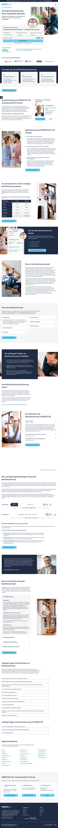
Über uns (24, 811)
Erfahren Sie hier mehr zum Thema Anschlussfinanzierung (14, 404)
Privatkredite (33, 294)
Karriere (24, 813)
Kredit (27, 371)
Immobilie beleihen (24, 759)
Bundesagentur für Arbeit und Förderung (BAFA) (36, 163)
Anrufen (51, 119)
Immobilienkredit (48, 81)
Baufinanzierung (24, 749)
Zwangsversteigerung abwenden (27, 763)
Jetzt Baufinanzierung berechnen (37, 250)
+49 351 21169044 (52, 107)
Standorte (25, 809)
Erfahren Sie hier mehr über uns (7, 817)
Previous (3, 61)
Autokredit (4, 757)
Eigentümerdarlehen (24, 761)
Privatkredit (5, 753)
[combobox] (8, 35)
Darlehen (27, 279)
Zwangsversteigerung (29, 290)
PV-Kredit (4, 763)
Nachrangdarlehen (24, 757)
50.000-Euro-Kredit (42, 753)
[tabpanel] (10, 79)
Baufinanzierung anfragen (9, 90)
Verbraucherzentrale (12, 603)
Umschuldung (5, 759)
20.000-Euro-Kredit (42, 755)
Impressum (42, 811)
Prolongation (23, 755)
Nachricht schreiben (40, 119)
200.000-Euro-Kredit (42, 749)
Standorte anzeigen (10, 795)
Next (55, 61)
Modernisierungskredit (7, 761)
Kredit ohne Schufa (6, 755)
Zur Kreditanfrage (23, 40)
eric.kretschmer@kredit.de (50, 110)
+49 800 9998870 (48, 824)
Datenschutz (42, 809)
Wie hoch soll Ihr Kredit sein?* (22, 32)
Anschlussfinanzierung (33, 276)
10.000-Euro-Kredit (42, 757)
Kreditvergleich (24, 321)
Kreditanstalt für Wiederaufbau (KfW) (45, 162)
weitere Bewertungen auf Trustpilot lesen (47, 469)
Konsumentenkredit (6, 765)
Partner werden (26, 815)
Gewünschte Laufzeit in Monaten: (36, 32)
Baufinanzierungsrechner (27, 50)
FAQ (40, 815)
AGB (40, 813)
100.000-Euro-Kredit (42, 751)
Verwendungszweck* (6, 32)
